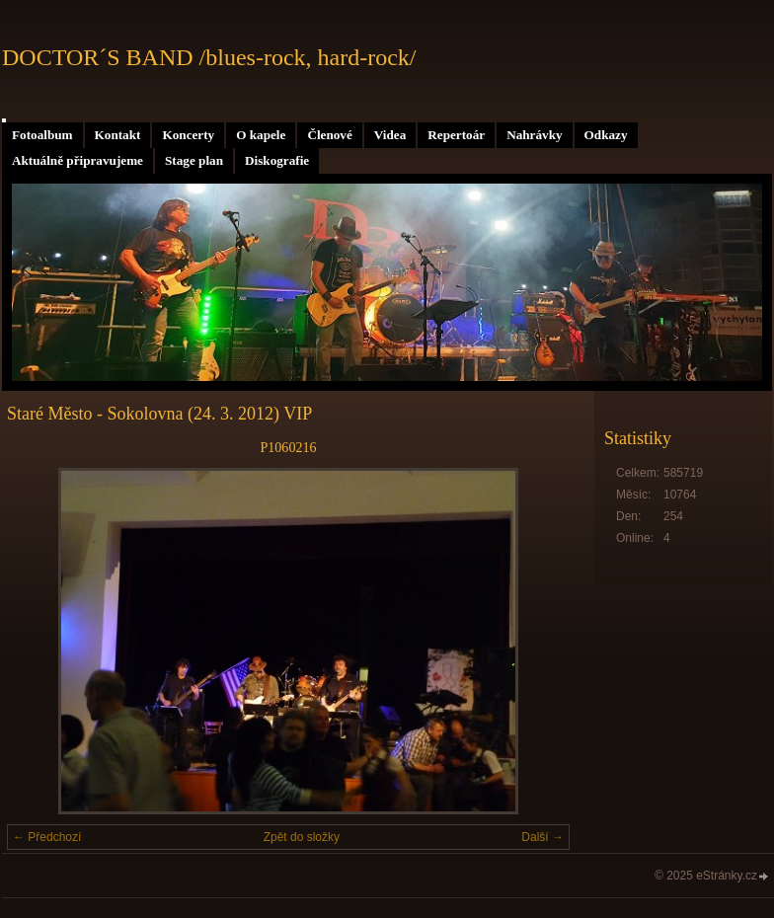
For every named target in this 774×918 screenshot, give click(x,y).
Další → (542, 837)
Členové (329, 134)
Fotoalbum (42, 134)
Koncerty (188, 134)
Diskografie (277, 160)
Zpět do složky (302, 837)
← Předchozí (47, 837)
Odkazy (606, 134)
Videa (390, 134)
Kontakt (118, 134)
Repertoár (456, 134)
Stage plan (194, 160)
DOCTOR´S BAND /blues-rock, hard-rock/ (209, 57)
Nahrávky (534, 134)
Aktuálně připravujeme (77, 160)
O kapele (260, 134)
